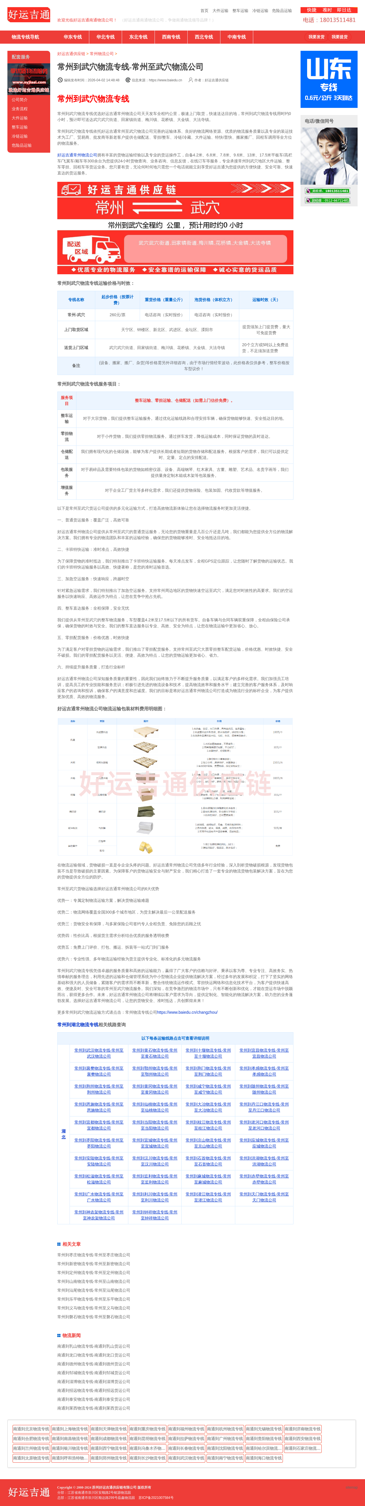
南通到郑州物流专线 (109, 1458)
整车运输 (240, 10)
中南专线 (237, 37)
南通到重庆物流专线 (147, 1429)
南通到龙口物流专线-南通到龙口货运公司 (94, 1355)
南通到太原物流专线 (31, 1458)
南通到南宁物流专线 (225, 1458)
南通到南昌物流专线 (70, 1438)
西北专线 (204, 37)
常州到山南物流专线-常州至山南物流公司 (94, 1281)
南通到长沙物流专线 (147, 1458)
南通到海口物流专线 (264, 1458)
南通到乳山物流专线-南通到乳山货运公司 (94, 1346)
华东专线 (73, 37)
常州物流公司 (102, 53)
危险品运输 (282, 10)
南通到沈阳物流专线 (225, 1448)
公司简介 (20, 99)
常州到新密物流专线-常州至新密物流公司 (94, 1263)
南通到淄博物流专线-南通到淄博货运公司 (94, 1381)
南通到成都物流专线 (109, 1438)
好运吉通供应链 (71, 53)
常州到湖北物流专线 (77, 1024)
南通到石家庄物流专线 (303, 1448)
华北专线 (105, 37)
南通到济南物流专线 (303, 1429)
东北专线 (138, 37)
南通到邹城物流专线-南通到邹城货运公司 (94, 1372)
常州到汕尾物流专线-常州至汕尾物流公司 (94, 1290)
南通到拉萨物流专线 (186, 1438)
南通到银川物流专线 (70, 1448)
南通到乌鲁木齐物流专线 (148, 1448)
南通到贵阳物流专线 (264, 1438)
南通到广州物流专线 (225, 1438)
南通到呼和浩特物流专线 (70, 1458)
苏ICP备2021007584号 (156, 1498)
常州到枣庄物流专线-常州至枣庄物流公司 (94, 1255)
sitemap (352, 1487)
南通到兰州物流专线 (31, 1448)
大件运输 (220, 10)
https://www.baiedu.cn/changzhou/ (187, 1012)
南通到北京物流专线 (31, 1429)
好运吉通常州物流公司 (77, 155)
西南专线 (171, 37)
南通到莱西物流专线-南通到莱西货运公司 (94, 1408)
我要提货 (340, 37)
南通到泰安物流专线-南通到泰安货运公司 (94, 1399)
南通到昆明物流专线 (147, 1438)
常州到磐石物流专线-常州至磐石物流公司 (94, 1317)
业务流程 (20, 108)
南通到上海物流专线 (70, 1429)
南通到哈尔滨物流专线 (264, 1448)
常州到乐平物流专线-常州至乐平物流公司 (94, 1299)
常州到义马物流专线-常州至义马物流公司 (94, 1308)
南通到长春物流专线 (186, 1448)
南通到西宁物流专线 (109, 1448)
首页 (204, 10)
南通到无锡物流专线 (264, 1429)
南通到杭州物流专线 (225, 1429)
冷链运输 (260, 10)
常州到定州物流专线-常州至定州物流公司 (94, 1272)
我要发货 (317, 37)
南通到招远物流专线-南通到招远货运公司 (94, 1390)
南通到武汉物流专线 (186, 1458)
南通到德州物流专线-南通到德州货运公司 (94, 1364)
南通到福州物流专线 (186, 1429)
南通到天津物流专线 (109, 1429)
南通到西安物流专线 (303, 1438)
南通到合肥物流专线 (31, 1438)
